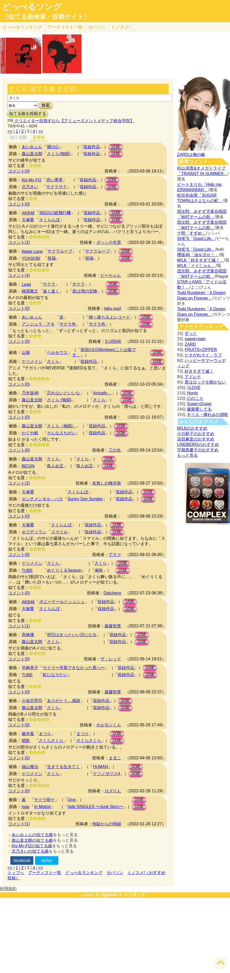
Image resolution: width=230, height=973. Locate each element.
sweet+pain (195, 339)
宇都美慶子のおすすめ (197, 450)
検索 (46, 105)
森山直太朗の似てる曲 (32, 840)
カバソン (97, 27)
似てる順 (18, 137)
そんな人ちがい (61, 433)
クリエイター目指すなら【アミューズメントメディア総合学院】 (74, 121)
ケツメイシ (32, 361)
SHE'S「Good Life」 (196, 238)
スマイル (59, 532)
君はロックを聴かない (205, 382)
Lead (26, 284)
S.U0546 (113, 341)
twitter (46, 860)
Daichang (112, 593)
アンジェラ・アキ (38, 324)
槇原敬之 (30, 291)
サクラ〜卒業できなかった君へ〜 (74, 668)
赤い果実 (54, 180)
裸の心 (53, 147)
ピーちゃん (110, 275)
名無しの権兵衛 (106, 483)
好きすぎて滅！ (199, 371)
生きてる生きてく (63, 766)
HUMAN (100, 766)
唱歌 (26, 740)
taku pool (112, 308)
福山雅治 (30, 766)
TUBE (27, 570)
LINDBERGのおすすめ (198, 444)
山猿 (26, 352)
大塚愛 (28, 220)
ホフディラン (34, 532)
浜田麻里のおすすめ (195, 439)
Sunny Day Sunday (85, 499)
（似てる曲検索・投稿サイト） (46, 16)
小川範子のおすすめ (195, 433)
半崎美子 (30, 668)
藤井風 (28, 733)
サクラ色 (67, 324)
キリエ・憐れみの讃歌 (207, 414)
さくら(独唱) (58, 154)
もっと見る (187, 455)
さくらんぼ (49, 220)
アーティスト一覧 (44, 872)
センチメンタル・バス (42, 499)
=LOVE (193, 387)
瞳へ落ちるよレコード (109, 317)
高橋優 (28, 635)
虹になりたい (55, 674)
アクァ (115, 554)
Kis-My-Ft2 (32, 180)
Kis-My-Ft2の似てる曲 (32, 846)
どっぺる (22, 27)
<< (9, 131)
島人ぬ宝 (55, 466)
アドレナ (193, 377)
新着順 (39, 137)
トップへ (15, 872)
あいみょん (32, 147)
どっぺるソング (32, 6)
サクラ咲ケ (44, 799)
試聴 (116, 147)
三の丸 (115, 450)
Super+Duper (199, 404)
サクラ (49, 284)
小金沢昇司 (32, 700)
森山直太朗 (32, 154)
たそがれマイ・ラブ (203, 355)
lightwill (109, 895)
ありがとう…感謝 (63, 700)
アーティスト (65, 27)
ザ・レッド (110, 659)
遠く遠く (51, 291)
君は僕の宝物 (84, 291)
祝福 (51, 258)
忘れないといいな (63, 393)
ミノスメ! (120, 27)
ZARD (190, 344)
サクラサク (56, 187)
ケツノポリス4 (106, 773)
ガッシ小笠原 (108, 242)
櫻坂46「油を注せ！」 (198, 255)
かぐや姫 (30, 433)
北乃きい (30, 187)
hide (25, 807)
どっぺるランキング (83, 872)
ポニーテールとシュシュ (62, 602)
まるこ (115, 758)
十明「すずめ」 (191, 233)
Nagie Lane (32, 251)
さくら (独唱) (59, 400)
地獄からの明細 (106, 824)
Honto (192, 393)
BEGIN (28, 466)
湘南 (98, 570)
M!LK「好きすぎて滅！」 (200, 260)
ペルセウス (57, 352)
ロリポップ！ (136, 895)
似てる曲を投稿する (27, 113)
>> (40, 131)
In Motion (42, 806)
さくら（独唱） (61, 426)
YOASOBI (31, 258)
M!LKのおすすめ (192, 428)
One (71, 799)
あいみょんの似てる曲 (32, 835)
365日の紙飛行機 (55, 213)
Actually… (102, 393)
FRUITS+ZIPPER (201, 349)
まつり (45, 733)
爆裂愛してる (199, 409)
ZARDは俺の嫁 (191, 154)
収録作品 (91, 147)
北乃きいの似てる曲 (30, 851)
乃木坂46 (30, 393)
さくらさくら (51, 740)
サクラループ (59, 251)
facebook (21, 860)
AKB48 (28, 213)
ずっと (191, 333)
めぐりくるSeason (64, 570)
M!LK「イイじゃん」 (196, 265)
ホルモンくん (108, 725)
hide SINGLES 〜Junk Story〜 (95, 806)
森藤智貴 (113, 626)
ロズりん (113, 791)
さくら (53, 361)
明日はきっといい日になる (72, 635)
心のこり (195, 398)
